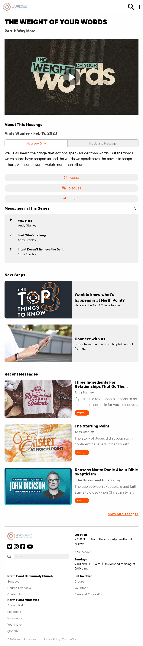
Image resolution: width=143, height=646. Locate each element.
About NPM (15, 605)
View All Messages (123, 514)
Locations (14, 612)
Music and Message (103, 143)
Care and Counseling (88, 594)
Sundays (13, 581)
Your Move (14, 624)
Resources (14, 618)
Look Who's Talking (32, 235)
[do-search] (41, 556)
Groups (79, 581)
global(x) (13, 631)
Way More (25, 221)
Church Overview (19, 588)
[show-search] (129, 7)
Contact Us (15, 594)
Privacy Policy (52, 639)
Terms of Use (70, 639)
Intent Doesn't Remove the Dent (40, 249)
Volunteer (81, 588)
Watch (81, 413)
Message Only (36, 143)
